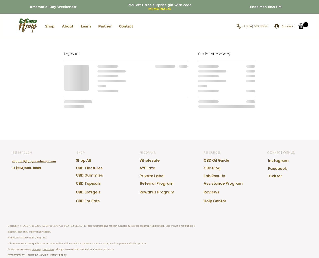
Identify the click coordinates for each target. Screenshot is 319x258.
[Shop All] (85, 160)
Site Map (36, 249)
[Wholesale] (150, 160)
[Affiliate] (148, 168)
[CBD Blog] (215, 168)
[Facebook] (280, 168)
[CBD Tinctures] (89, 168)
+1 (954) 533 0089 (255, 26)
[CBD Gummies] (89, 175)
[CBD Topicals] (88, 183)
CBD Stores (48, 249)
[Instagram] (278, 160)
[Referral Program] (157, 183)
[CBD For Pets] (88, 200)
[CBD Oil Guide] (218, 160)
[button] (50, 26)
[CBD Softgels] (88, 192)
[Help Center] (223, 200)
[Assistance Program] (223, 183)
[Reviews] (215, 192)
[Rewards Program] (158, 192)
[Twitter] (276, 176)
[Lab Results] (215, 175)
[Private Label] (152, 175)
